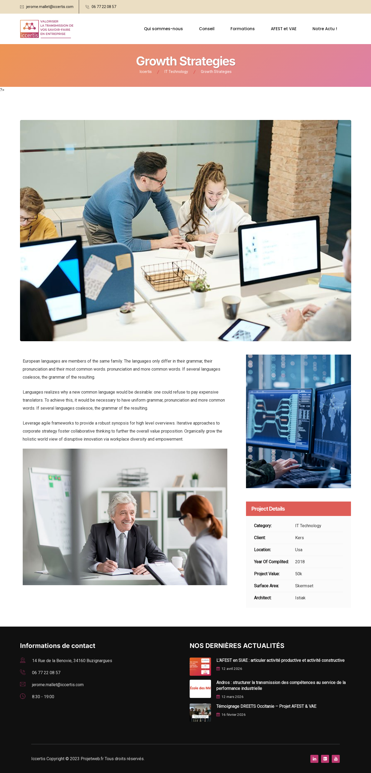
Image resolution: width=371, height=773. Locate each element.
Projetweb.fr (93, 758)
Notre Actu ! (325, 29)
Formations (243, 29)
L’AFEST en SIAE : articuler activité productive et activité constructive (280, 660)
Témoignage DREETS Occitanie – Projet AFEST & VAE (266, 706)
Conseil (206, 29)
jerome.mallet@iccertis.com (49, 7)
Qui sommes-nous (163, 29)
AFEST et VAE (283, 29)
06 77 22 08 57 (104, 7)
